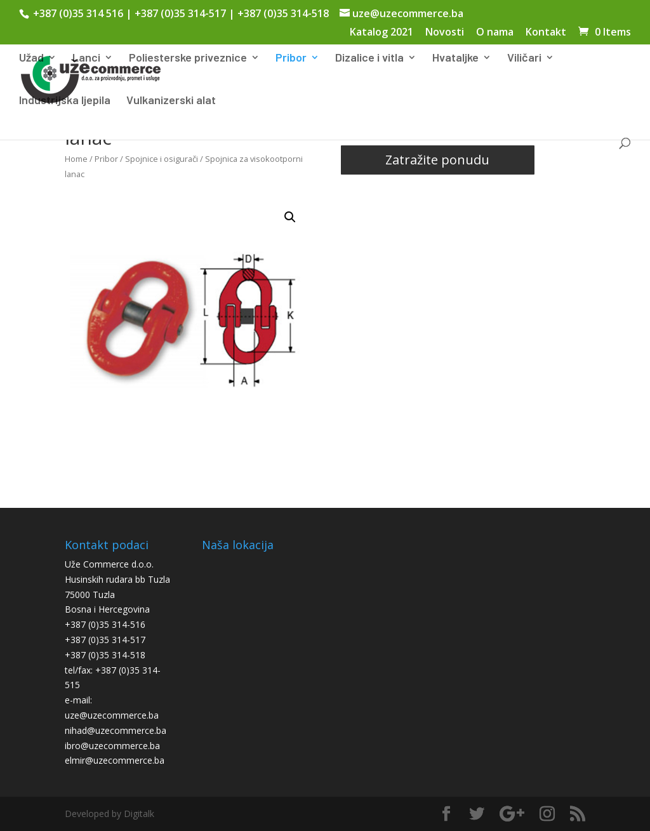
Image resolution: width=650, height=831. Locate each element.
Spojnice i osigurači (161, 158)
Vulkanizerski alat (171, 101)
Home (76, 158)
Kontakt (546, 33)
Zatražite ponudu (437, 159)
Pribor (291, 58)
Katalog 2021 (381, 33)
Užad (31, 58)
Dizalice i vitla (369, 58)
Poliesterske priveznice (188, 58)
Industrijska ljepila (64, 101)
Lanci (86, 58)
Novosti (444, 33)
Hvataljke (455, 58)
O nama (495, 33)
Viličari (524, 58)
